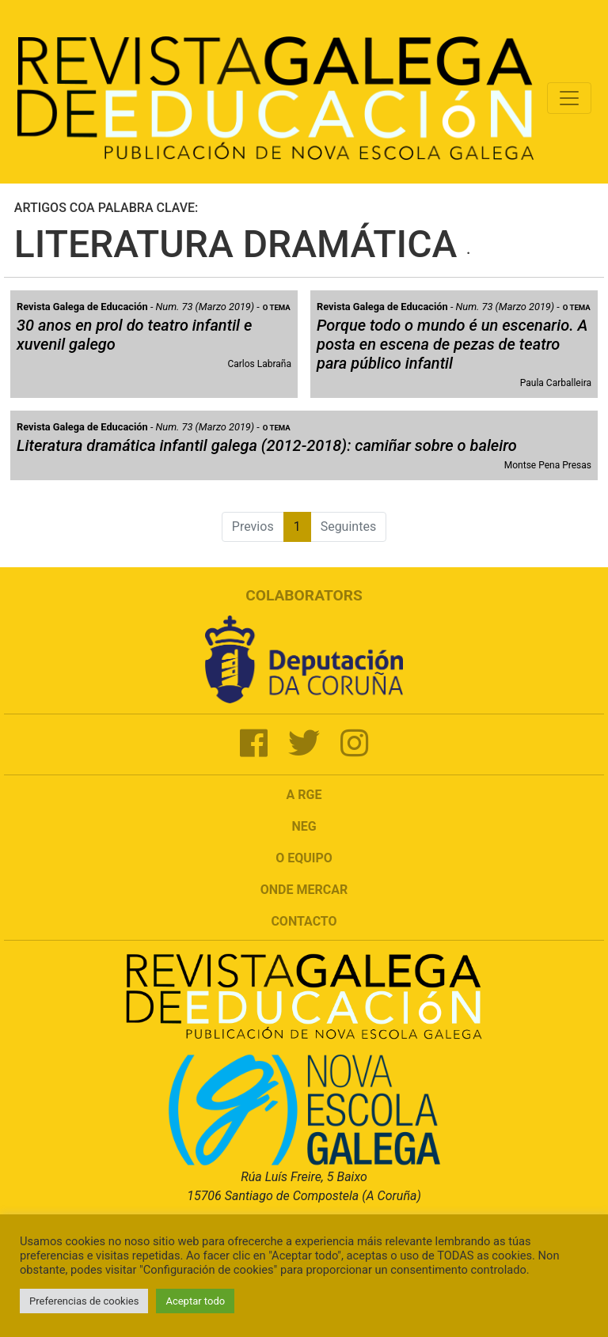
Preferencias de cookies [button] (84, 1301)
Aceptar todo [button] (195, 1301)
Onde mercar (304, 889)
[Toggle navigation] (569, 98)
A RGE (304, 794)
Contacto (303, 921)
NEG (303, 826)
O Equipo (304, 857)
